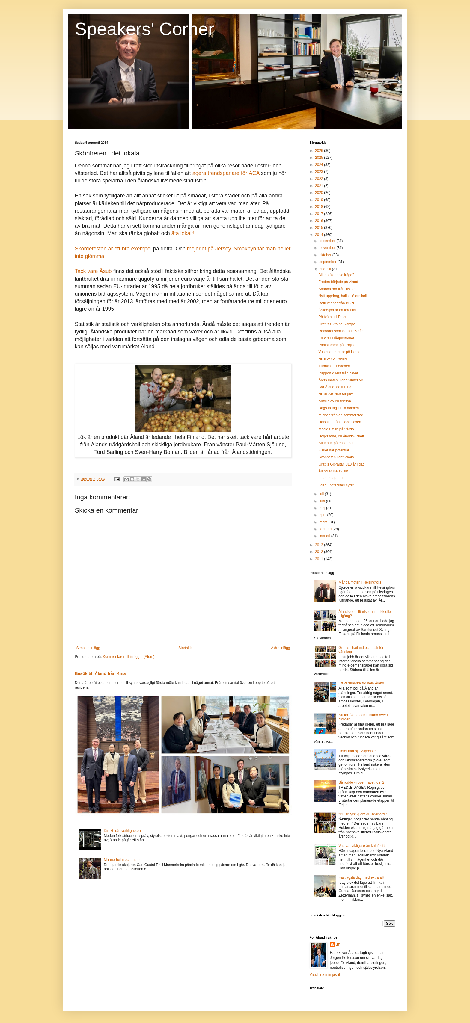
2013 (319, 545)
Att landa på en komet (335, 443)
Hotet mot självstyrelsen (357, 751)
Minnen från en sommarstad (340, 415)
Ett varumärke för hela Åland (361, 683)
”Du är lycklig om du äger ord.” (362, 814)
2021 (319, 186)
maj (322, 508)
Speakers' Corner (144, 29)
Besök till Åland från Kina (100, 673)
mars (323, 522)
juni (322, 501)
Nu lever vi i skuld (332, 359)
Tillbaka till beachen (334, 366)
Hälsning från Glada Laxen (339, 422)
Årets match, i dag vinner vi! (340, 380)
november (327, 248)
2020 (319, 193)
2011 (319, 559)
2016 (319, 221)
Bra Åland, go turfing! (335, 387)
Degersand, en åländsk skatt (341, 436)
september (328, 262)
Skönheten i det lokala (336, 457)
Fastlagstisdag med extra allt (361, 877)
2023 (319, 172)
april (323, 515)
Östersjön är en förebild (337, 310)
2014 (319, 235)
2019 (319, 200)
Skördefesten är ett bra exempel (113, 249)
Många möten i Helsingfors (359, 582)
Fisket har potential (333, 450)
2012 (319, 552)
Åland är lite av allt (333, 471)
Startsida (185, 648)
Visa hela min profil (325, 974)
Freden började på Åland (338, 282)
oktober (325, 255)
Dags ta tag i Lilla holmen (338, 408)
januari (325, 536)
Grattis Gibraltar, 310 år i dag (341, 464)
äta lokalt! (183, 233)
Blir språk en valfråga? (336, 275)
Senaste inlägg (88, 648)
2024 (319, 165)
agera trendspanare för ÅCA (226, 173)
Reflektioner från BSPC (336, 303)
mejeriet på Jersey (209, 249)
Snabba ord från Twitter (337, 289)
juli (322, 494)
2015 (319, 228)
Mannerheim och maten (122, 860)
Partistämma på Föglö (335, 345)
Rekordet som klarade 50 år (340, 331)
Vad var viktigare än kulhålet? (361, 846)
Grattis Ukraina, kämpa (336, 324)
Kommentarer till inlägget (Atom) (128, 657)
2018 (319, 207)
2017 (319, 214)
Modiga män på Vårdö (336, 429)
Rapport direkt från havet (338, 373)
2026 (319, 151)
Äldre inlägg (280, 648)
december (327, 241)
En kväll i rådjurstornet (336, 338)
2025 (319, 157)
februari (325, 529)
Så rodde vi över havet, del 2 (361, 782)
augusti (325, 269)
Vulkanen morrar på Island (339, 352)
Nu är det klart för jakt (335, 394)
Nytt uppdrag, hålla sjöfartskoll (342, 296)
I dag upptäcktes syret (335, 485)
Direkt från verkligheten (122, 831)
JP (338, 945)
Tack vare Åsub (93, 271)
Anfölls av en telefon (334, 401)
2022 (319, 179)
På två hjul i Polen (332, 317)
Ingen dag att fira (331, 478)
